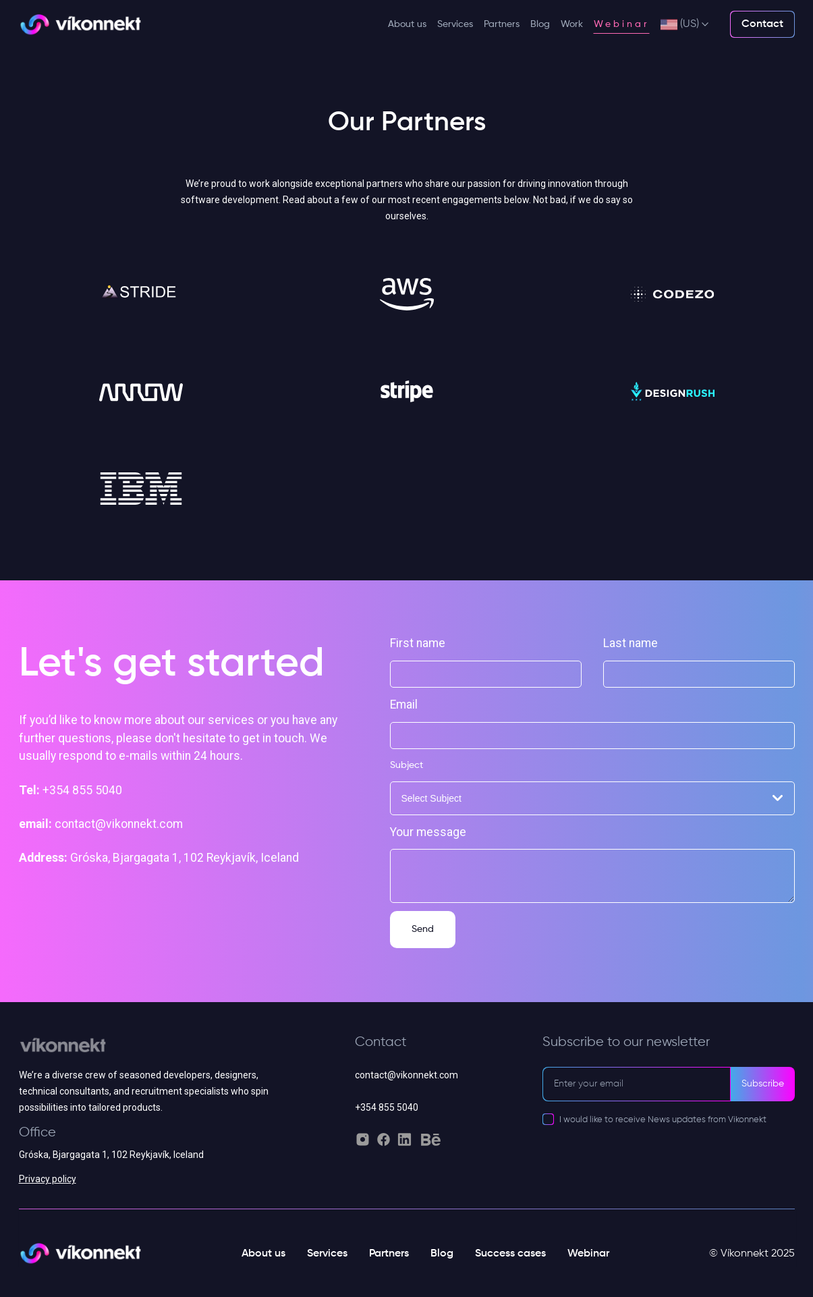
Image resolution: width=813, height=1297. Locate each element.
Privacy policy (47, 1179)
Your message (428, 832)
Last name (630, 643)
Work (572, 24)
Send (423, 929)
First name (417, 643)
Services (455, 24)
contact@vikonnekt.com (406, 1075)
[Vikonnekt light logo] (80, 24)
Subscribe (762, 1083)
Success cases (510, 1253)
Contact (762, 24)
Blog (540, 24)
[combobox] (592, 798)
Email (404, 704)
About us (407, 24)
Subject (406, 765)
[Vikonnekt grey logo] (145, 1050)
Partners (502, 24)
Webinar (622, 24)
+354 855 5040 (386, 1107)
